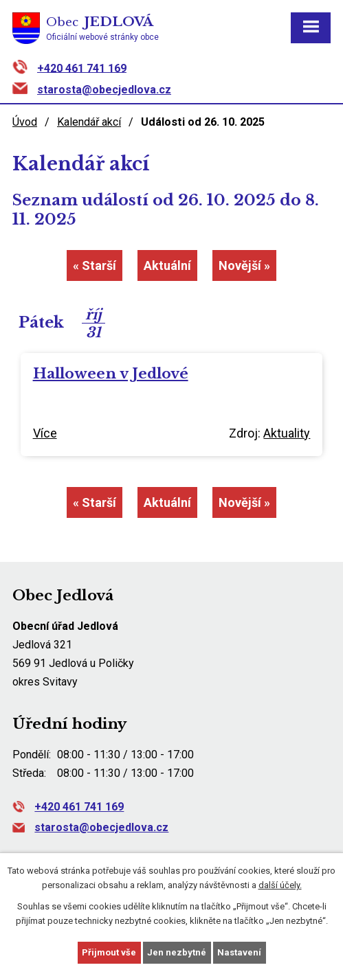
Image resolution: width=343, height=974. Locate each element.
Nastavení (239, 952)
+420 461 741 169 (81, 67)
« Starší (94, 265)
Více (45, 433)
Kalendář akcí (89, 121)
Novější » (244, 265)
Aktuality (286, 433)
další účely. (280, 885)
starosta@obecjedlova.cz (104, 89)
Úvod (24, 121)
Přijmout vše (109, 952)
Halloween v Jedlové (110, 374)
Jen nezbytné (176, 952)
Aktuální (167, 265)
